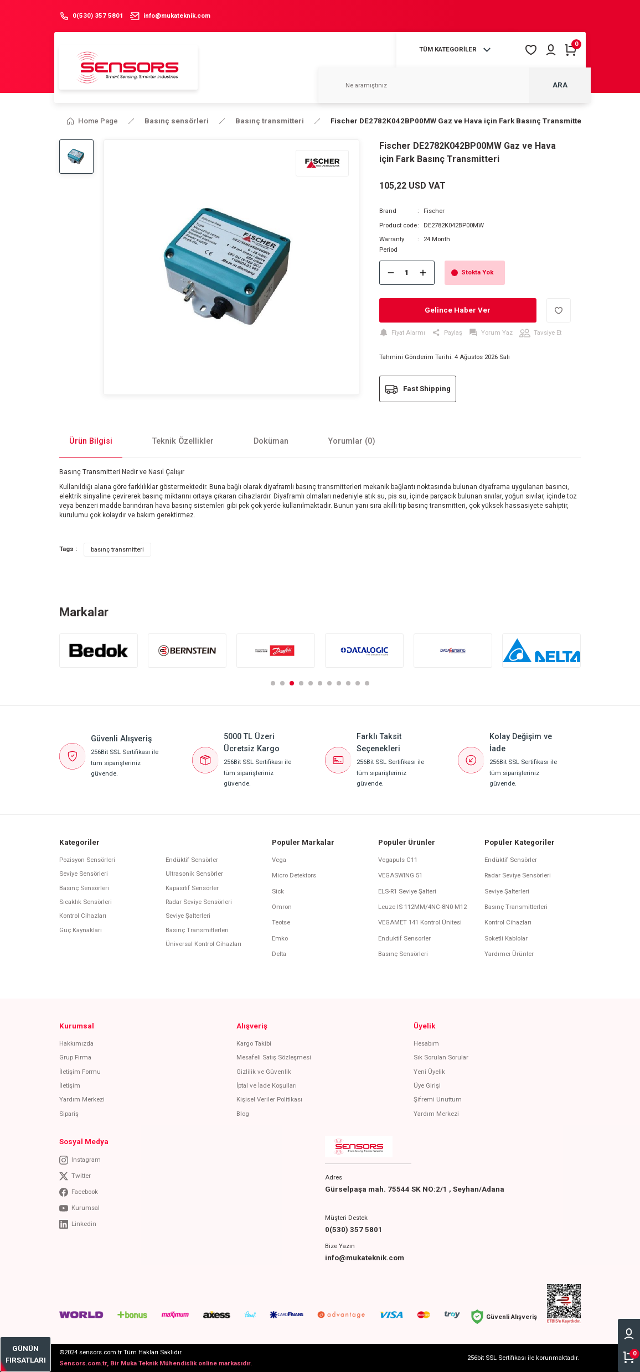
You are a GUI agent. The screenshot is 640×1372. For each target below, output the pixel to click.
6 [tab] (320, 683)
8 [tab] (339, 683)
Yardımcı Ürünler (509, 954)
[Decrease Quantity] (391, 273)
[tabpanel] (98, 650)
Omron (282, 907)
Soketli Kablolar (506, 938)
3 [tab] (292, 683)
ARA (560, 85)
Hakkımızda (76, 1043)
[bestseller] (25, 1354)
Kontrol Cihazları (82, 915)
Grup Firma (75, 1057)
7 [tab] (329, 683)
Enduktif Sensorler (404, 938)
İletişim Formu (80, 1071)
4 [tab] (301, 683)
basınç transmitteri (117, 549)
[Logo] (128, 67)
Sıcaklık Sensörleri (85, 902)
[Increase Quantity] (423, 273)
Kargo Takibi (253, 1043)
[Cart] (570, 49)
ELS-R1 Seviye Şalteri (407, 891)
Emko (280, 938)
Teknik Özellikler (183, 441)
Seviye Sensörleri (83, 873)
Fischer (434, 211)
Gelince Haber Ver (458, 310)
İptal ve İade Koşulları (266, 1085)
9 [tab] (348, 683)
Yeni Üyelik (429, 1071)
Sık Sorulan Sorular (441, 1057)
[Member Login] (551, 49)
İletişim (69, 1085)
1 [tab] (273, 683)
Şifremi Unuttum (438, 1099)
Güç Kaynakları (80, 930)
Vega (279, 860)
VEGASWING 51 (400, 875)
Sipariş (69, 1114)
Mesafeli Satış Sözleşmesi (273, 1057)
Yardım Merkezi (82, 1099)
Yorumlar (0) (351, 441)
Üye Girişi (427, 1085)
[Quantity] (407, 273)
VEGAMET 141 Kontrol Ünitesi (420, 922)
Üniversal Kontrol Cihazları (203, 944)
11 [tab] (367, 683)
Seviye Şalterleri (188, 915)
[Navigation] (456, 49)
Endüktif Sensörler (192, 860)
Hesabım (426, 1043)
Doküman (271, 441)
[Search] (454, 85)
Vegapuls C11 (397, 860)
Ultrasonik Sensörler (194, 873)
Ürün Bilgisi (90, 441)
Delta (279, 954)
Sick (278, 891)
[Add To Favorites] (558, 310)
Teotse (281, 922)
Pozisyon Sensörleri (87, 860)
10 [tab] (357, 683)
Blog (242, 1114)
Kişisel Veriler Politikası (269, 1099)
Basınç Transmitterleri (197, 930)
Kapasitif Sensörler (192, 888)
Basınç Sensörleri (84, 888)
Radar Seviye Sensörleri (199, 902)
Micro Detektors (294, 875)
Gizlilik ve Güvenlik (263, 1071)
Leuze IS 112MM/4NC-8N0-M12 (422, 907)
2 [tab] (282, 683)
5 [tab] (310, 683)
